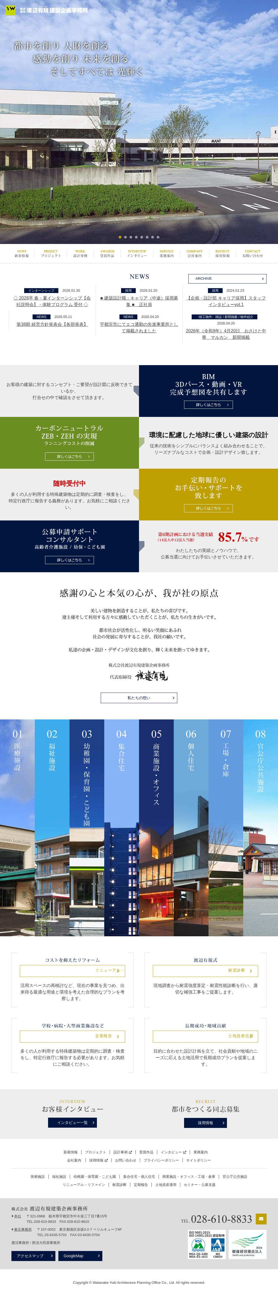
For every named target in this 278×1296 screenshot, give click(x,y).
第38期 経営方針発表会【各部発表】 (52, 324)
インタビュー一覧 (72, 1122)
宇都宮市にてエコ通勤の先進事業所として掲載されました (139, 327)
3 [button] (130, 237)
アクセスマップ (30, 1256)
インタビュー (137, 253)
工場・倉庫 (225, 827)
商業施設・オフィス (156, 827)
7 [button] (152, 237)
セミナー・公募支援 (200, 1185)
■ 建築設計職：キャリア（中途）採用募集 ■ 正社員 (139, 301)
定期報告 (72, 1037)
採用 (128, 290)
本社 (17, 1216)
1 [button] (120, 237)
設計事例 (80, 253)
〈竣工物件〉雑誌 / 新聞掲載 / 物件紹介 (224, 317)
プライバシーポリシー (161, 1160)
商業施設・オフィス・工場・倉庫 (188, 1177)
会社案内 (194, 253)
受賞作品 (107, 253)
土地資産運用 (165, 1185)
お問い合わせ (252, 253)
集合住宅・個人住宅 (139, 1177)
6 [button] (147, 237)
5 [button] (141, 237)
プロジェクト (50, 253)
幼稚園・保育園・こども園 (87, 827)
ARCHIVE (205, 278)
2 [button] (125, 237)
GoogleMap (76, 1256)
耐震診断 (205, 971)
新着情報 (21, 253)
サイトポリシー (198, 1160)
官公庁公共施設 (235, 1177)
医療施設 (17, 827)
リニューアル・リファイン (72, 971)
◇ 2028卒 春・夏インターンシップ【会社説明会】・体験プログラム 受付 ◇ (52, 301)
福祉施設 (52, 827)
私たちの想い (139, 698)
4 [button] (136, 237)
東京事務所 (23, 1229)
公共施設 (260, 827)
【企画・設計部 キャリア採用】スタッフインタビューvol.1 (226, 301)
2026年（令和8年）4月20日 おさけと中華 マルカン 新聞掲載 (226, 334)
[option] (139, 122)
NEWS (41, 317)
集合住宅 (121, 827)
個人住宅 (191, 827)
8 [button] (158, 237)
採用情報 (222, 253)
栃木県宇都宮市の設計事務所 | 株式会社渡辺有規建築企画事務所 (46, 11)
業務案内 (166, 253)
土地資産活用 (205, 1037)
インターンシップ (41, 290)
